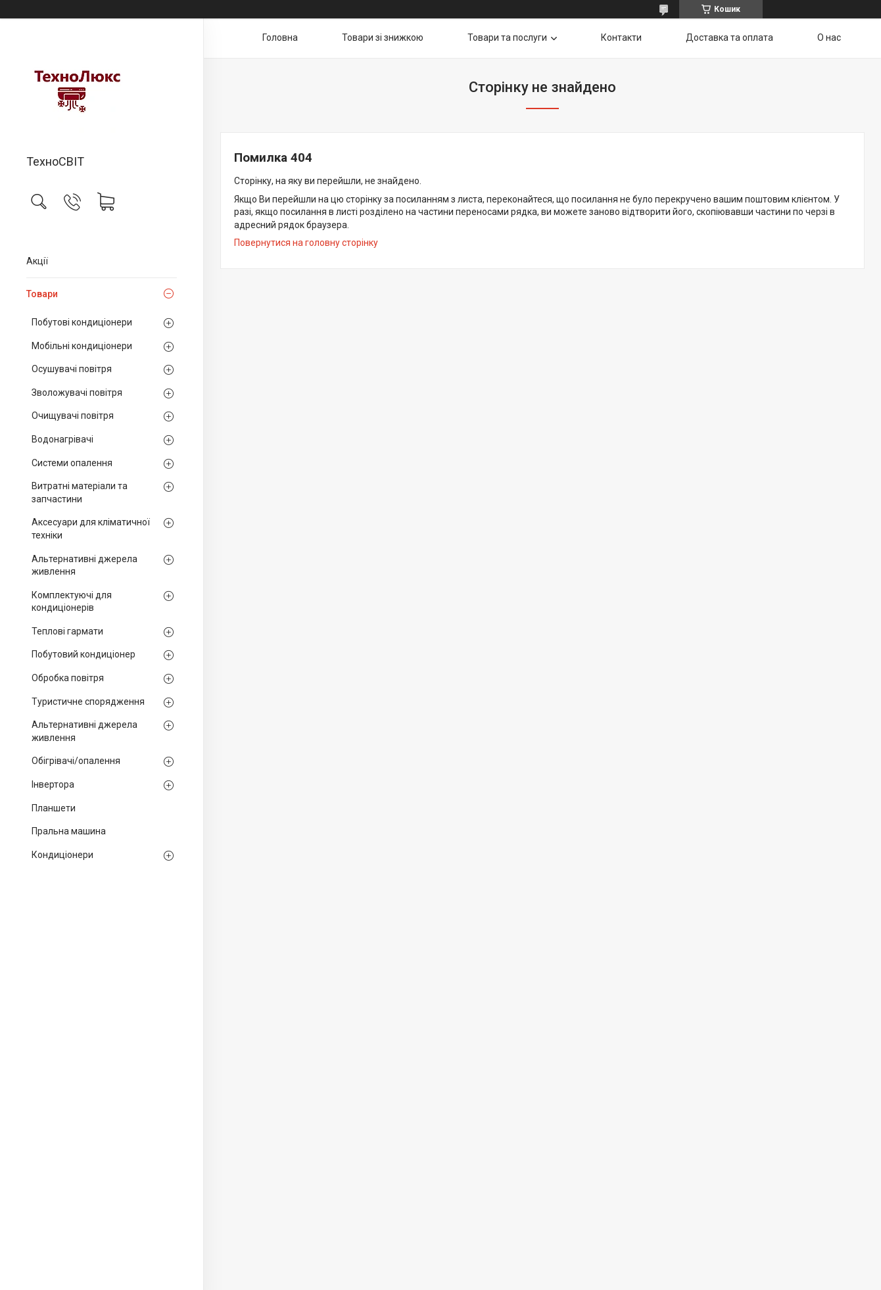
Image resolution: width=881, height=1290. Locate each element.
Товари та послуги (507, 37)
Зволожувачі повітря (77, 392)
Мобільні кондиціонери (82, 346)
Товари (42, 294)
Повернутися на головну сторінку (306, 242)
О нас (829, 37)
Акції (37, 261)
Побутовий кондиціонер (83, 654)
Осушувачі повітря (72, 369)
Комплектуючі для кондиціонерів (72, 601)
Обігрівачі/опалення (76, 760)
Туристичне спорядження (88, 701)
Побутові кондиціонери (82, 322)
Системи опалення (72, 463)
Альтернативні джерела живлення (84, 565)
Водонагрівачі (62, 439)
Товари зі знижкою (382, 37)
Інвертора (53, 784)
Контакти (621, 37)
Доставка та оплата (729, 37)
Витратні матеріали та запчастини (80, 492)
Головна (280, 37)
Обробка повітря (68, 678)
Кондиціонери (62, 854)
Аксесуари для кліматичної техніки (91, 528)
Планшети (54, 808)
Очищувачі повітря (73, 415)
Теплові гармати (67, 631)
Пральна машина (69, 831)
